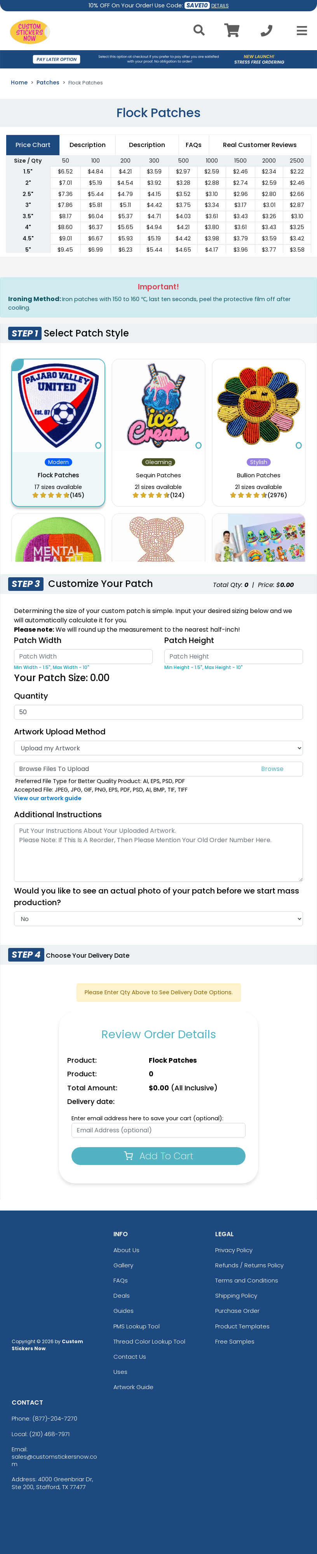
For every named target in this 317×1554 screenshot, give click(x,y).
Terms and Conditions (246, 1280)
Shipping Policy (236, 1295)
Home (19, 82)
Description (147, 144)
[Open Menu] (299, 31)
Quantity (31, 695)
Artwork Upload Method (60, 731)
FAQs (120, 1280)
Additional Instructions (58, 814)
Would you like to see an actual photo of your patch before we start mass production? (156, 896)
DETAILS (220, 5)
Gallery (123, 1265)
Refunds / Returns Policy (249, 1265)
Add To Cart (158, 1155)
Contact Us (129, 1357)
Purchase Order (237, 1311)
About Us (126, 1250)
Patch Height (189, 640)
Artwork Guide (133, 1387)
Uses (120, 1372)
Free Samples (234, 1341)
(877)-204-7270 (54, 1418)
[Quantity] (158, 712)
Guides (123, 1311)
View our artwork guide (48, 798)
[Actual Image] (158, 918)
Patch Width (37, 640)
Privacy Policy (234, 1250)
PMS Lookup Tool (136, 1326)
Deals (121, 1295)
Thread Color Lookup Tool (149, 1341)
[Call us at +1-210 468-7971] (266, 33)
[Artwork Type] (158, 748)
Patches (48, 82)
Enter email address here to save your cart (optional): (147, 1118)
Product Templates (242, 1326)
